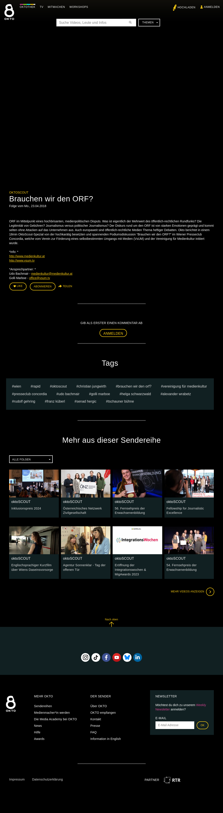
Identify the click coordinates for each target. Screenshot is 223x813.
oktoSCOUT (18, 192)
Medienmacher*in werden (52, 711)
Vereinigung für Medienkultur (185, 386)
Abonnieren (43, 286)
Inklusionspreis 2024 (25, 508)
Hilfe (37, 731)
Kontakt (95, 718)
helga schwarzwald (136, 393)
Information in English (105, 737)
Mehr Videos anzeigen (192, 591)
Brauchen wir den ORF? (135, 386)
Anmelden (113, 333)
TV (42, 7)
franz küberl (56, 401)
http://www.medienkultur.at (27, 256)
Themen (150, 22)
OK (202, 724)
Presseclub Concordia (30, 393)
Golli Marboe (100, 393)
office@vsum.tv (39, 278)
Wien (17, 386)
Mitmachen (57, 7)
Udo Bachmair (68, 393)
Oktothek (28, 7)
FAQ (93, 731)
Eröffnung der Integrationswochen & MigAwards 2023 (130, 569)
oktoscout (59, 386)
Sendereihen (43, 705)
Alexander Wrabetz (176, 393)
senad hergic (86, 401)
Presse (95, 724)
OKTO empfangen (103, 711)
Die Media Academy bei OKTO (55, 718)
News (38, 724)
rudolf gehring (24, 401)
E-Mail (161, 717)
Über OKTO (98, 705)
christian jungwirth (92, 386)
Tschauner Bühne (121, 401)
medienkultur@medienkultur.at (51, 273)
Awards (39, 737)
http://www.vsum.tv (22, 260)
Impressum (17, 778)
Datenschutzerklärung (47, 778)
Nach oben (111, 621)
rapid (37, 386)
